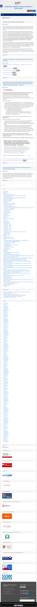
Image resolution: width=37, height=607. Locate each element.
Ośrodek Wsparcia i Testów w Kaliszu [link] (9, 297)
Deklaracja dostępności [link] (7, 277)
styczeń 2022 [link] (5, 355)
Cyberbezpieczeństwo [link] (6, 285)
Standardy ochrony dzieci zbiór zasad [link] (7, 74)
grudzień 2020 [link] (5, 369)
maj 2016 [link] (5, 413)
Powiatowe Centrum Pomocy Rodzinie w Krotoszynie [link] (18, 7)
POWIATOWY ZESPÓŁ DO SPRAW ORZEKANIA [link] (12, 241)
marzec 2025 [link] (5, 316)
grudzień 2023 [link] (5, 331)
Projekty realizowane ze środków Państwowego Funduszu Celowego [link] (14, 231)
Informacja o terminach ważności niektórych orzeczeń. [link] (14, 22)
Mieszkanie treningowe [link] (7, 201)
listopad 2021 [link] (5, 357)
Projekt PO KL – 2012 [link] (7, 228)
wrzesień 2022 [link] (5, 347)
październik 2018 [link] (6, 393)
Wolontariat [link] (5, 202)
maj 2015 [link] (5, 426)
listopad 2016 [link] (5, 407)
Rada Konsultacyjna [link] (6, 215)
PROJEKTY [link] (5, 250)
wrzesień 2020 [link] (5, 372)
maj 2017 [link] (5, 405)
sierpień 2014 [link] (5, 436)
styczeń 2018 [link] (5, 397)
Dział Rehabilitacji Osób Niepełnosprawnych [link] (11, 244)
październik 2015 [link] (6, 420)
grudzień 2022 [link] (5, 344)
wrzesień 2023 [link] (5, 334)
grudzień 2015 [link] (5, 418)
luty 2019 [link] (5, 390)
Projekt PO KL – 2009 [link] (7, 225)
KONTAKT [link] (5, 286)
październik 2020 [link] (6, 371)
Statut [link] (5, 219)
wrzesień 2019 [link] (5, 382)
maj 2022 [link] (5, 352)
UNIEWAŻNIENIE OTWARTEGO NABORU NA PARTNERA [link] (12, 296)
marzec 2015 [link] (5, 428)
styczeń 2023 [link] (5, 343)
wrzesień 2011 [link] (5, 441)
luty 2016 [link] (5, 416)
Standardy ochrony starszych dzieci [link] (7, 72)
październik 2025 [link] (6, 309)
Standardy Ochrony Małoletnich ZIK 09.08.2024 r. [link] (9, 70)
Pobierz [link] (5, 66)
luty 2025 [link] (5, 317)
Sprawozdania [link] (6, 220)
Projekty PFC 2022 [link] (7, 233)
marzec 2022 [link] (5, 353)
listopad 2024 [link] (5, 320)
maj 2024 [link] (5, 325)
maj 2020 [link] (5, 377)
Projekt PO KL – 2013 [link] (7, 229)
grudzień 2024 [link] (5, 319)
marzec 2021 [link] (5, 366)
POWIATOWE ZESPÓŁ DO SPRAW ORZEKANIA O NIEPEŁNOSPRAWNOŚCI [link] (16, 240)
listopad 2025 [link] (5, 308)
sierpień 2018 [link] (5, 394)
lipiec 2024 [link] (5, 323)
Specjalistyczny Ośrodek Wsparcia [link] (9, 208)
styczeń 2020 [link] (5, 381)
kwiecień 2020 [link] (5, 378)
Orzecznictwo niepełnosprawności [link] (9, 242)
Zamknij (15, 605)
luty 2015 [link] (5, 429)
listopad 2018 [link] (5, 392)
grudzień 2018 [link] (5, 391)
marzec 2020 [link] (5, 379)
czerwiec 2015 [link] (5, 425)
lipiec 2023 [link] (5, 336)
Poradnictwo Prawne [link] (6, 213)
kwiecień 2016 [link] (5, 414)
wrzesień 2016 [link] (5, 409)
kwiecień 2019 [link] (5, 388)
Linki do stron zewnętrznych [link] (7, 276)
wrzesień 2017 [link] (5, 401)
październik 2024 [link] (6, 321)
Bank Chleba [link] (5, 214)
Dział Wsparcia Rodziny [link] (7, 245)
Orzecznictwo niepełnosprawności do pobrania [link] (11, 252)
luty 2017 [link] (5, 406)
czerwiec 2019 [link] (5, 385)
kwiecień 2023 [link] (5, 340)
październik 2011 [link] (6, 440)
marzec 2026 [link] (5, 304)
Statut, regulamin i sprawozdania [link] (8, 218)
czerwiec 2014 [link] (5, 438)
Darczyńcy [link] (5, 217)
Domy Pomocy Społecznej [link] (8, 205)
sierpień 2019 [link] (5, 383)
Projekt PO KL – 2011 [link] (7, 227)
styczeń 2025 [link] (5, 318)
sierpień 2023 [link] (5, 335)
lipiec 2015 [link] (5, 424)
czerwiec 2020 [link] (5, 376)
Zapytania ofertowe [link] (6, 221)
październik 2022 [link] (6, 346)
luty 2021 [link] (5, 367)
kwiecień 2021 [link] (5, 365)
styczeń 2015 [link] (5, 430)
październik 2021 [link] (6, 358)
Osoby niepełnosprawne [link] (7, 196)
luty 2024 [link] (5, 329)
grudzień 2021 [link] (5, 356)
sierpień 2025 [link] (5, 310)
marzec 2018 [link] (5, 396)
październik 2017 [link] (6, 400)
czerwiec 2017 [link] (5, 404)
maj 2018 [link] (5, 395)
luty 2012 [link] (5, 439)
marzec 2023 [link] (5, 341)
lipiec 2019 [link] (5, 384)
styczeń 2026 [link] (5, 306)
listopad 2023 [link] (5, 332)
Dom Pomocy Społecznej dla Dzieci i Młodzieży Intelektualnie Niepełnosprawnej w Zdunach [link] (19, 207)
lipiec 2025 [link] (5, 311)
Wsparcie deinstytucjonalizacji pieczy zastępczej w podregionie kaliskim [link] (14, 195)
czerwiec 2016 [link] (5, 412)
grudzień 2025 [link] (5, 307)
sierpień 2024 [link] (5, 322)
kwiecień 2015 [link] (5, 427)
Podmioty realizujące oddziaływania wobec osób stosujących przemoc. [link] (14, 197)
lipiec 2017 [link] (5, 403)
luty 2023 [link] (5, 342)
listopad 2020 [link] (5, 370)
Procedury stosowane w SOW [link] (9, 209)
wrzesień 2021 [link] (5, 359)
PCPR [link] (4, 239)
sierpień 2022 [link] (5, 348)
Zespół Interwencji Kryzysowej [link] (9, 246)
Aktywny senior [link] (5, 216)
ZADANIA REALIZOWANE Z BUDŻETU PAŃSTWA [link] (11, 254)
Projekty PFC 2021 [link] (7, 232)
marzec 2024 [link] (5, 328)
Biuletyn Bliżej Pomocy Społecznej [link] (9, 238)
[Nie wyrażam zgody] (35, 604)
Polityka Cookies (20, 605)
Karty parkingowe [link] (7, 243)
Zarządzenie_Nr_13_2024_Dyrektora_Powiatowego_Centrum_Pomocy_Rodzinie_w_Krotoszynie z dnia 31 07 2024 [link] (17, 64)
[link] (1, 6)
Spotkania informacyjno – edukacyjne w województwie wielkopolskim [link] (14, 295)
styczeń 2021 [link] (5, 368)
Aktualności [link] (6, 54)
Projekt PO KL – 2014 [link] (7, 230)
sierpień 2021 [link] (5, 360)
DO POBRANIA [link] (5, 251)
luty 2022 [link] (5, 354)
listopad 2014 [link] (5, 432)
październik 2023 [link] (6, 333)
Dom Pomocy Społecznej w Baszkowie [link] (10, 206)
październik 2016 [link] (6, 408)
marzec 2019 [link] (5, 389)
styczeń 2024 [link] (5, 330)
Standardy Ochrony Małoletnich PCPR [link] (8, 68)
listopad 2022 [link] (5, 345)
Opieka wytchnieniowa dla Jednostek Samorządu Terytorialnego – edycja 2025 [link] (16, 269)
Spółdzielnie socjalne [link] (6, 234)
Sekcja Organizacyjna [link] (7, 249)
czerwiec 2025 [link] (5, 312)
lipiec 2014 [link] (5, 437)
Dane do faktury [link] (6, 193)
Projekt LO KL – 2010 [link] (7, 226)
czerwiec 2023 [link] (5, 337)
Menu (3, 14)
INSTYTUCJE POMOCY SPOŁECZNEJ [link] (9, 203)
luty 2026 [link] (5, 305)
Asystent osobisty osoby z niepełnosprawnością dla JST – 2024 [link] (14, 275)
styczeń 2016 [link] (5, 417)
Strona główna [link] (5, 191)
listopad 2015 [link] (5, 419)
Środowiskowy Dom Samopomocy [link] (9, 204)
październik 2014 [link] (6, 433)
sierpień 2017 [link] (5, 402)
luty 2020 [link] (5, 380)
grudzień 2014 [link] (5, 431)
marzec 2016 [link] (5, 415)
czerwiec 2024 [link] (5, 324)
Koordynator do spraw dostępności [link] (9, 194)
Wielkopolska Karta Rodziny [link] (7, 237)
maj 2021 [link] (5, 364)
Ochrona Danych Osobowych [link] (8, 278)
